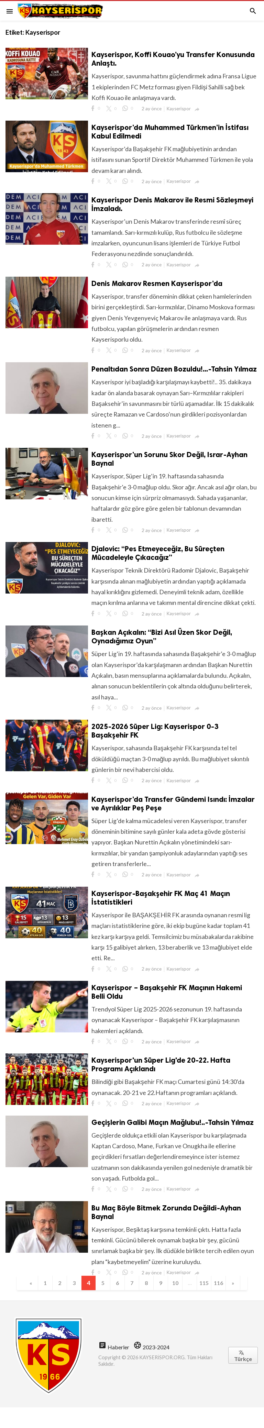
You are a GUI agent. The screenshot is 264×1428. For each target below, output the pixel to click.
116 (222, 1303)
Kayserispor (179, 109)
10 (177, 1303)
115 (207, 1303)
